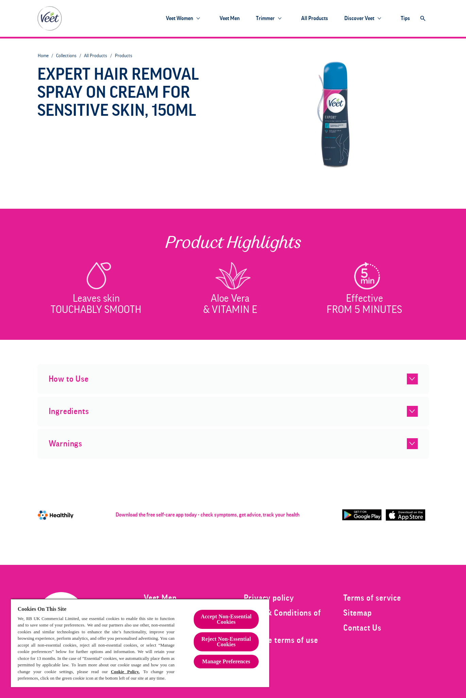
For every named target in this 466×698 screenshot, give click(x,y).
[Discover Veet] (359, 18)
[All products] (314, 18)
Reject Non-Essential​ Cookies (226, 641)
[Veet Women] (179, 18)
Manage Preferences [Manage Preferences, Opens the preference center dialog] (226, 661)
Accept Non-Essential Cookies (226, 619)
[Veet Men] (230, 18)
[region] (140, 643)
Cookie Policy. (125, 671)
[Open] (423, 18)
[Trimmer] (265, 18)
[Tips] (405, 18)
